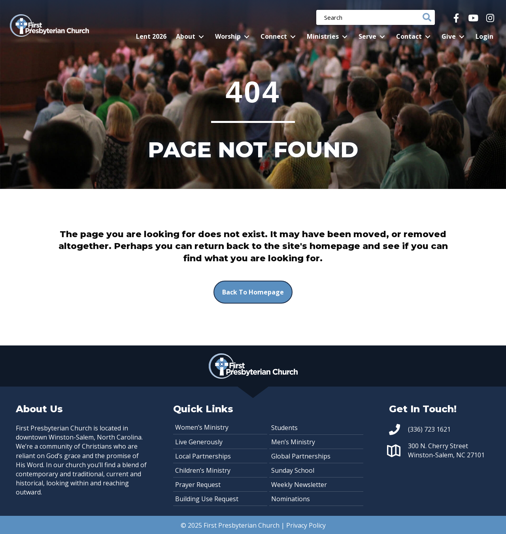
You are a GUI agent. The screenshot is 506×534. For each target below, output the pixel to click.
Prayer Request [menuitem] (198, 484)
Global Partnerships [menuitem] (300, 456)
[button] (456, 18)
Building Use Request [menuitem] (206, 498)
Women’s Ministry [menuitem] (201, 427)
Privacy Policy (306, 525)
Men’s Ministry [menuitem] (293, 442)
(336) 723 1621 (429, 429)
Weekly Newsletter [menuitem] (299, 484)
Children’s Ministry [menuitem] (202, 470)
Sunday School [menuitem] (292, 470)
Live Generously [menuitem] (199, 442)
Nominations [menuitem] (290, 498)
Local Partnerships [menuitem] (203, 456)
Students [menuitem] (284, 427)
